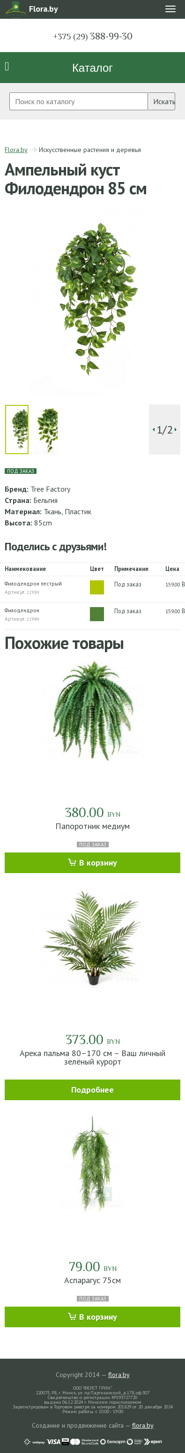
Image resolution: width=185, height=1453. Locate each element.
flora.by (119, 1374)
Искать (164, 101)
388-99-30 (93, 36)
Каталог (92, 67)
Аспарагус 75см (92, 1280)
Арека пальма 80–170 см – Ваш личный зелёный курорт (92, 1057)
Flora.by (16, 149)
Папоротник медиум (92, 826)
